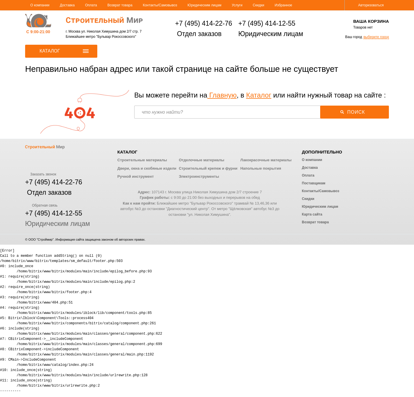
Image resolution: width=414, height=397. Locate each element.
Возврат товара (120, 5)
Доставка (67, 5)
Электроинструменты (199, 176)
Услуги (237, 5)
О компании (39, 5)
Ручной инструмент (136, 176)
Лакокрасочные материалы (265, 160)
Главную (222, 95)
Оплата (91, 5)
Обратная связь (41, 205)
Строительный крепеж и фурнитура (212, 168)
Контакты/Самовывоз (160, 5)
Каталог (258, 95)
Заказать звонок (40, 174)
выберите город (376, 37)
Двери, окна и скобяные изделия (148, 168)
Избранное (283, 5)
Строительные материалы (142, 160)
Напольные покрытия (260, 168)
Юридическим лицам (204, 5)
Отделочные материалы (201, 160)
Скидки (258, 5)
